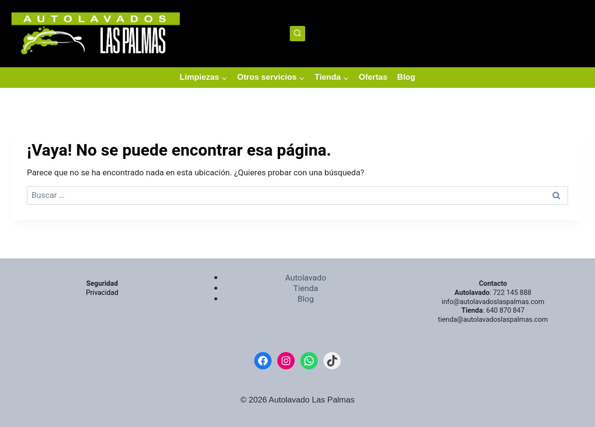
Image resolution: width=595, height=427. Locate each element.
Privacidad (102, 293)
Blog (406, 77)
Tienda (305, 288)
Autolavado (305, 278)
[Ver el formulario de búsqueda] (298, 34)
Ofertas (373, 77)
